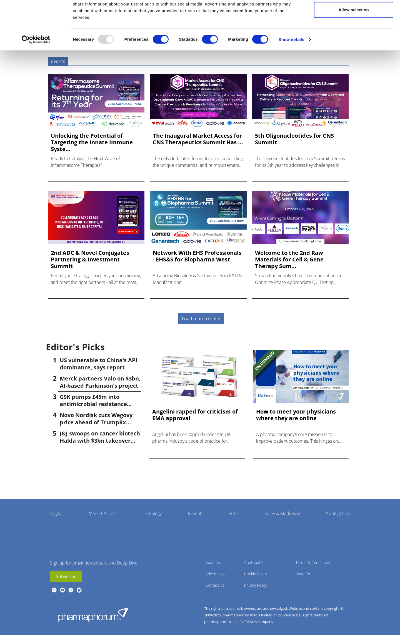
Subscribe (66, 576)
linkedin (71, 590)
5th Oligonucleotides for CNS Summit (294, 139)
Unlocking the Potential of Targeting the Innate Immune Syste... (92, 142)
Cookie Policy (255, 573)
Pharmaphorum (93, 615)
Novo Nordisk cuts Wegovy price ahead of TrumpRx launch (96, 422)
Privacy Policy (255, 585)
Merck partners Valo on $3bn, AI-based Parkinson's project (100, 382)
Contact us (215, 585)
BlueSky (79, 590)
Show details (291, 62)
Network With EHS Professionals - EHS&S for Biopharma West (197, 256)
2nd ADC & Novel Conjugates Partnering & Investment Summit (90, 259)
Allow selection (353, 33)
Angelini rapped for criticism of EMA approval (195, 415)
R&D (234, 513)
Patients (195, 513)
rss (54, 590)
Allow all (353, 14)
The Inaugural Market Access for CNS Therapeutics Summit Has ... (198, 139)
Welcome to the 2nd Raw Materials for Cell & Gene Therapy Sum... (289, 259)
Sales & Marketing (282, 513)
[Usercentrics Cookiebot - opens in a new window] (36, 63)
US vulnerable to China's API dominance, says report (99, 363)
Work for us (306, 573)
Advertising (215, 573)
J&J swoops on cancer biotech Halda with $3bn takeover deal (100, 441)
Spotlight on (338, 513)
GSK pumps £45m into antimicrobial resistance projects (93, 404)
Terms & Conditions (313, 562)
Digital (56, 513)
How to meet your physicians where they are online (296, 415)
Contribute (253, 562)
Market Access (103, 513)
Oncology (152, 513)
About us (213, 562)
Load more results (201, 319)
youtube (62, 590)
